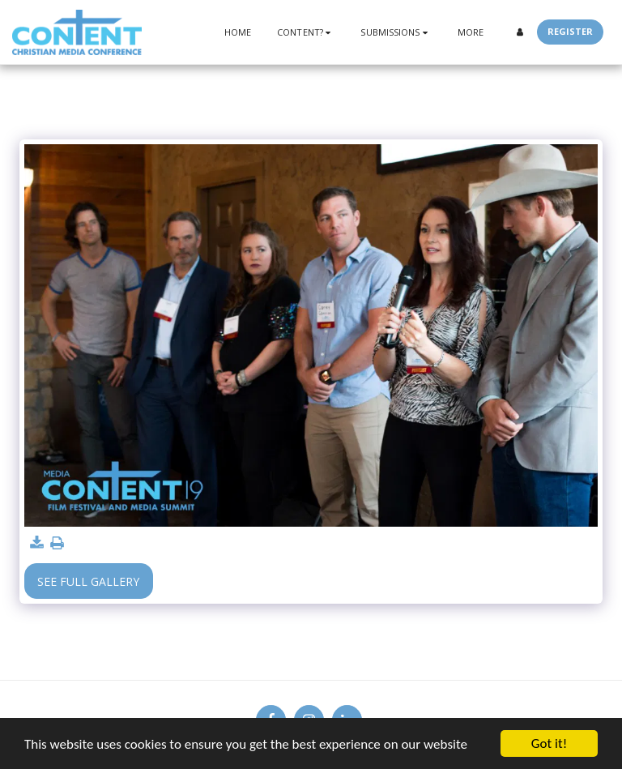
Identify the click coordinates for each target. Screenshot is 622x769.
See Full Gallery (88, 581)
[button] (306, 32)
